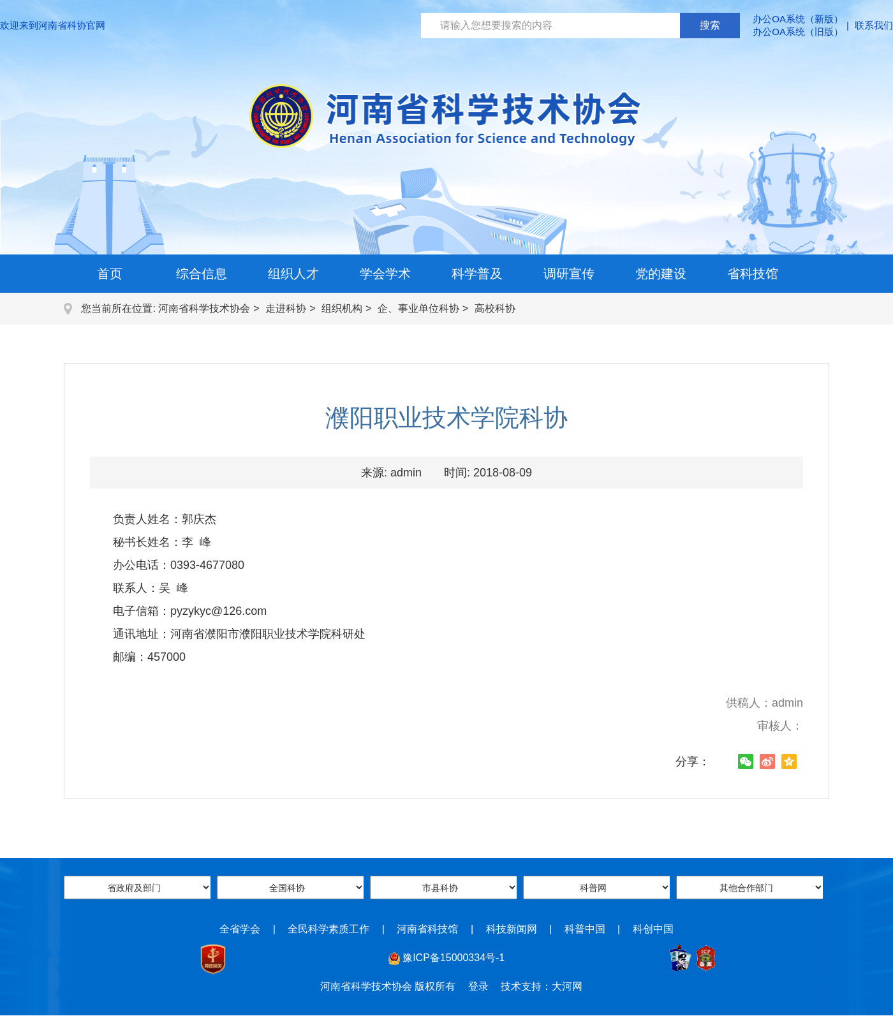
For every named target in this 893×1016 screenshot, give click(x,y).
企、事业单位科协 (418, 308)
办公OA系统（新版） (798, 18)
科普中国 (585, 929)
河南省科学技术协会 (204, 308)
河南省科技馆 (427, 929)
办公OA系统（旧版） (798, 31)
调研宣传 (568, 274)
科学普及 (477, 274)
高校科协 (495, 308)
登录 (478, 986)
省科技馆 (752, 274)
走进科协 (285, 308)
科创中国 (653, 929)
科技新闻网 (511, 929)
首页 (109, 274)
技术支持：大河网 (541, 986)
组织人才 (293, 274)
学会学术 (385, 274)
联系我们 (874, 25)
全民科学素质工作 (328, 929)
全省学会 (239, 929)
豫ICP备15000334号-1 (453, 957)
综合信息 (201, 274)
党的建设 (660, 274)
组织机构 (341, 308)
